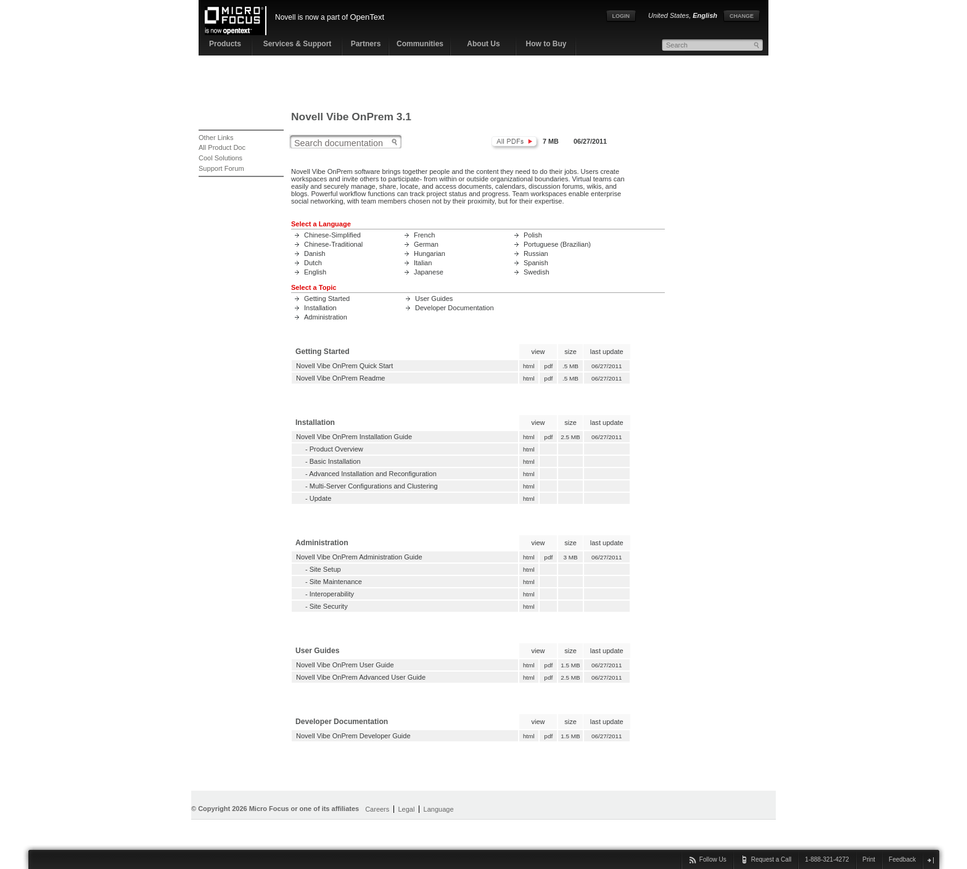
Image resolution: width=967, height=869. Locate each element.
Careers (377, 809)
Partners (366, 43)
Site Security (329, 606)
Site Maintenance (336, 581)
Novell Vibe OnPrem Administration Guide (359, 557)
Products (225, 43)
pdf (548, 366)
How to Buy (546, 43)
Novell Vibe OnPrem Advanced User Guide (361, 677)
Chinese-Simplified (332, 235)
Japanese (428, 272)
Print (869, 859)
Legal (406, 809)
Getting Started (327, 298)
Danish (314, 253)
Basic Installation (335, 461)
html (528, 366)
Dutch (313, 262)
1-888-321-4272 (827, 859)
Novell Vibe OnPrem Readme (340, 378)
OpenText (367, 17)
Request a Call (771, 859)
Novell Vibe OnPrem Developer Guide (353, 735)
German (426, 244)
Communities (420, 43)
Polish (533, 235)
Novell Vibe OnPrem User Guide (345, 665)
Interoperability (332, 594)
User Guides (434, 298)
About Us (483, 43)
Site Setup (325, 569)
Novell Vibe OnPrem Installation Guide (354, 436)
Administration (325, 317)
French (424, 235)
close (930, 860)
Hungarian (429, 253)
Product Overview (336, 449)
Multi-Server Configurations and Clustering (374, 486)
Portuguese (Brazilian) (557, 244)
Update (321, 498)
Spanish (536, 262)
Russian (536, 253)
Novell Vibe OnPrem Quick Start (344, 365)
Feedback (902, 859)
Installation (320, 307)
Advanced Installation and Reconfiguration (373, 473)
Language (439, 809)
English (315, 272)
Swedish (536, 272)
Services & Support (297, 43)
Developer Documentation (454, 307)
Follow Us (712, 859)
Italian (423, 262)
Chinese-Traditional (333, 244)
